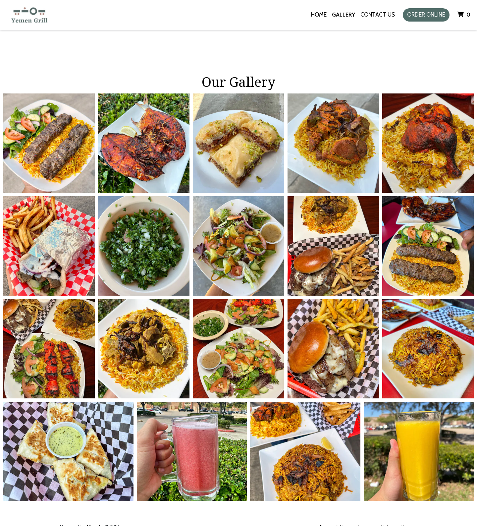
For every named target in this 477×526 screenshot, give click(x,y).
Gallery (343, 14)
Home (319, 14)
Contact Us (377, 14)
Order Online (426, 14)
